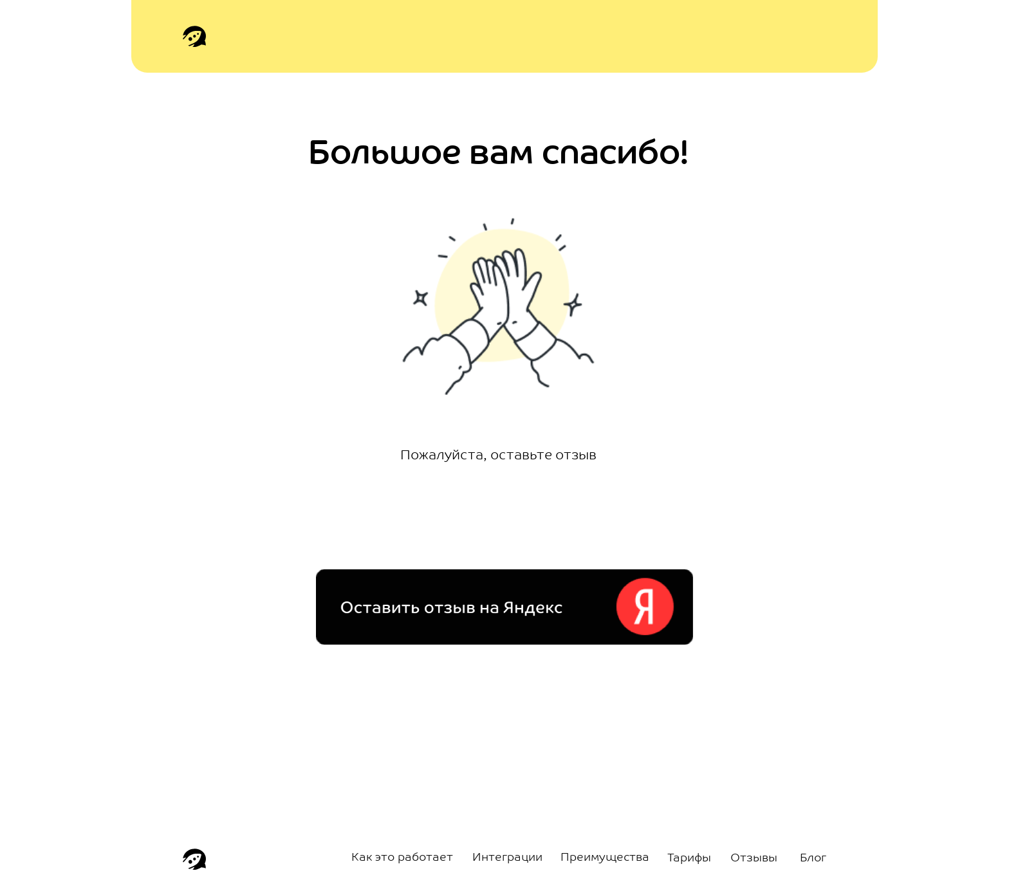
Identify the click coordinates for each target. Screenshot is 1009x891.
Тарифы (689, 858)
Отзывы (753, 858)
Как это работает (402, 858)
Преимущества (604, 858)
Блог (813, 858)
